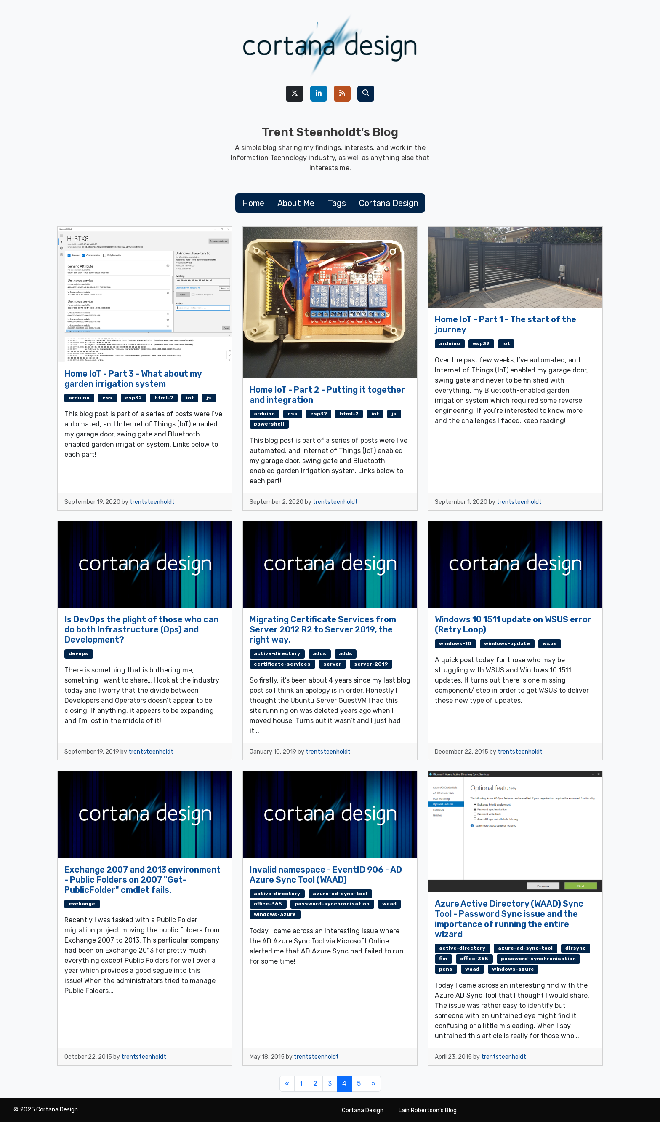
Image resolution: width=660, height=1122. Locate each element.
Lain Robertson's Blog (428, 1110)
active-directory (277, 653)
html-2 (163, 398)
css (107, 398)
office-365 (268, 904)
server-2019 (371, 664)
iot (190, 398)
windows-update (507, 643)
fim (443, 958)
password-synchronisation (332, 904)
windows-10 (455, 643)
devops (78, 653)
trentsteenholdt (152, 502)
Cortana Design (388, 203)
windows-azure (275, 914)
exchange (82, 904)
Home (253, 203)
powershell (269, 424)
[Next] (373, 1084)
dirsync (575, 948)
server (332, 664)
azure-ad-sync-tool (340, 894)
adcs (319, 653)
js (208, 398)
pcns (445, 969)
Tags (336, 203)
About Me (295, 203)
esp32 (133, 398)
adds (345, 653)
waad (389, 904)
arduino (79, 398)
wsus (550, 643)
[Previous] (287, 1084)
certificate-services (282, 664)
